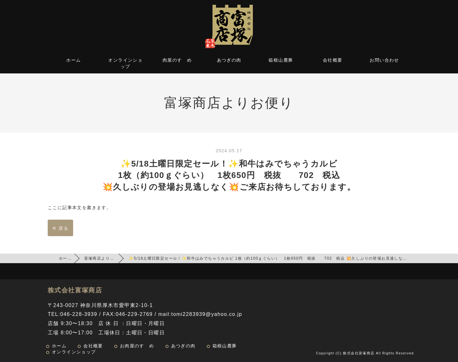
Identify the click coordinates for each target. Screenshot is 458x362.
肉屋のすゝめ (177, 60)
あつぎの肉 (229, 60)
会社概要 (333, 60)
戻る (60, 227)
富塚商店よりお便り (103, 258)
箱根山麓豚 (280, 60)
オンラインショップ (125, 63)
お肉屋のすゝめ (137, 346)
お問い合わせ (384, 60)
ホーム (73, 60)
